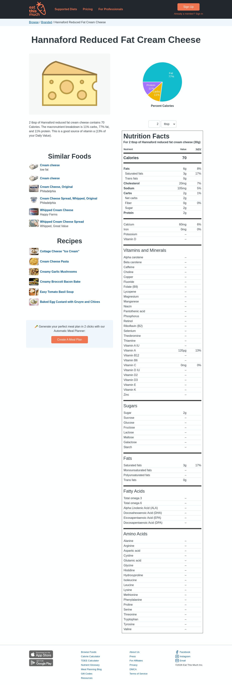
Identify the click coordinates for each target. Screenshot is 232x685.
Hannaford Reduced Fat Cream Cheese (116, 40)
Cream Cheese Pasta (54, 261)
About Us (135, 652)
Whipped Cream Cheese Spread (62, 221)
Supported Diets (66, 9)
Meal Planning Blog (91, 669)
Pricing (88, 9)
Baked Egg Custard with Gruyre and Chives (70, 302)
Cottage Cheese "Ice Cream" (59, 251)
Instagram (182, 656)
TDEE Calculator (90, 660)
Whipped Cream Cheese (56, 210)
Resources (86, 678)
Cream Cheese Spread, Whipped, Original (68, 198)
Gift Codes (86, 673)
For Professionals (110, 9)
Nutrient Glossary (90, 665)
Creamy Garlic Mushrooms (58, 271)
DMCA (133, 669)
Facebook (182, 652)
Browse (34, 22)
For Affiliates (136, 660)
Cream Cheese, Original (56, 186)
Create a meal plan (69, 339)
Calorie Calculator (90, 656)
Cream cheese (50, 165)
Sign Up (188, 6)
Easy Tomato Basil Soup (57, 292)
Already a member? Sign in (188, 13)
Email (180, 660)
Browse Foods (88, 652)
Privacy (134, 665)
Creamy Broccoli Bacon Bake (60, 281)
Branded (46, 22)
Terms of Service (139, 673)
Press (133, 656)
